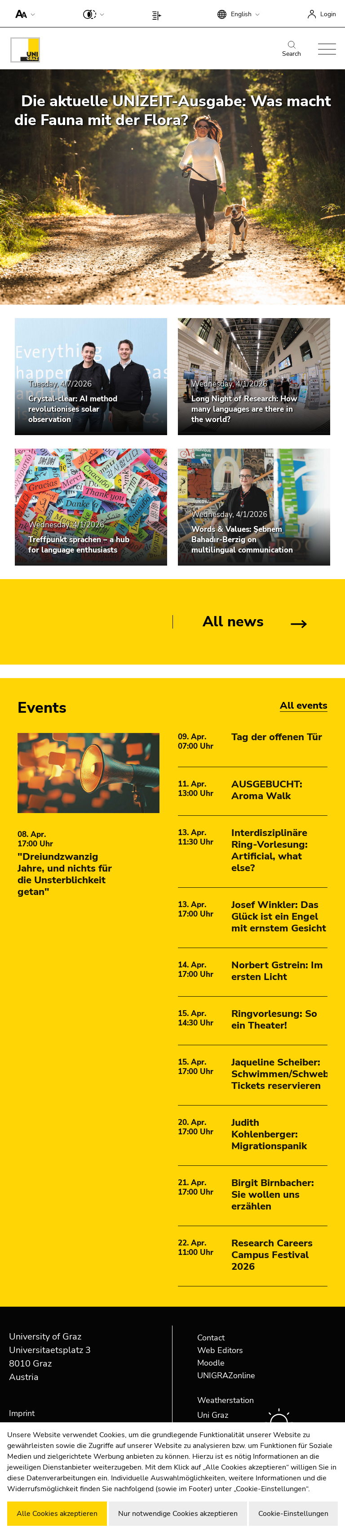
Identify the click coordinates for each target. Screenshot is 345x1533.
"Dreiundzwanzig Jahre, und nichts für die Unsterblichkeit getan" (65, 874)
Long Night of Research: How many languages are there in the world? (244, 409)
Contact (211, 1337)
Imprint (22, 1413)
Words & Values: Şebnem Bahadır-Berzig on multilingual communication (242, 539)
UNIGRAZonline (226, 1375)
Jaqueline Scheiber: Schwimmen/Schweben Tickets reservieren (285, 1074)
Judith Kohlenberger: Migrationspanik (269, 1134)
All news (233, 621)
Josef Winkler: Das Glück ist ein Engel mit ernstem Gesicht (278, 916)
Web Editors (220, 1350)
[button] (23, 13)
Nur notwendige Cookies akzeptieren (178, 1514)
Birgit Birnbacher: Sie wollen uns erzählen (272, 1194)
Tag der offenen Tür (276, 737)
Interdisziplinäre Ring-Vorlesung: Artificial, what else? (269, 850)
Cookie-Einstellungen (293, 1514)
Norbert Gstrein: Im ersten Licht (277, 971)
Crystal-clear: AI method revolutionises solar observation (72, 409)
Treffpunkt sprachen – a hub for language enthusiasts (78, 545)
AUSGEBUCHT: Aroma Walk (266, 790)
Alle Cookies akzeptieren (57, 1514)
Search (291, 49)
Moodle (211, 1363)
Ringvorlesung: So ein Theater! (274, 1019)
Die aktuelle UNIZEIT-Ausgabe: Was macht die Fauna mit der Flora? (172, 110)
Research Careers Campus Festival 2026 (272, 1254)
